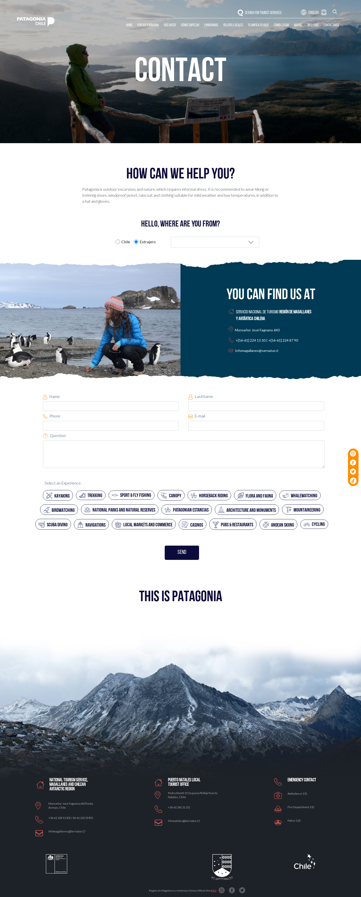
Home (129, 25)
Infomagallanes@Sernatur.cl (66, 831)
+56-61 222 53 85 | (82, 817)
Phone (51, 416)
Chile (125, 241)
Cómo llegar (281, 25)
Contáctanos (331, 25)
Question (54, 435)
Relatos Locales (233, 25)
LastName (200, 396)
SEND (181, 552)
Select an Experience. (63, 483)
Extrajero (148, 241)
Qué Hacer (170, 25)
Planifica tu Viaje (258, 25)
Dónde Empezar (190, 25)
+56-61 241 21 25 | (179, 807)
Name (51, 396)
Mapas (298, 25)
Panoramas (211, 25)
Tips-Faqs (313, 25)
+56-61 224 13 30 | (59, 817)
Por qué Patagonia (148, 25)
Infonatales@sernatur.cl (184, 820)
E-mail (196, 415)
